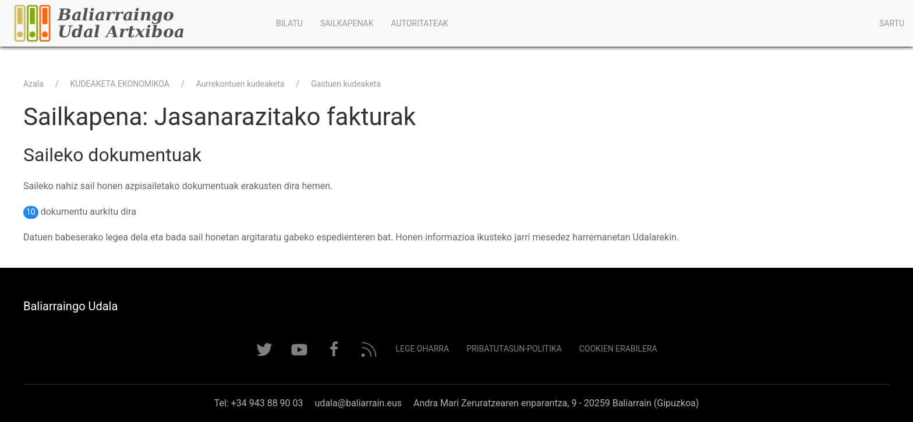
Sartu (891, 23)
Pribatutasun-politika (514, 348)
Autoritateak (419, 23)
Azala (33, 83)
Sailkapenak (347, 23)
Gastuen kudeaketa (346, 83)
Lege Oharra (422, 348)
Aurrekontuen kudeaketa (240, 83)
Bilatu (289, 23)
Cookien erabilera (618, 348)
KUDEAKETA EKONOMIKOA (119, 83)
